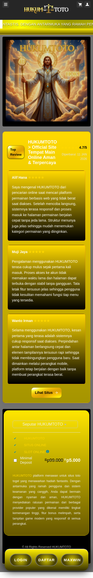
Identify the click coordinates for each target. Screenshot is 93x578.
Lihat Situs (46, 393)
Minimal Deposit (50, 460)
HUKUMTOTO (22, 475)
